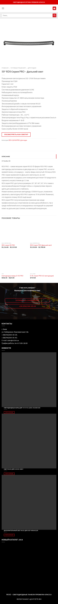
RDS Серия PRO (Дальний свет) (41, 245)
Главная (5, 68)
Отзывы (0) (6, 161)
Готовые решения (18, 68)
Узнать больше (9, 412)
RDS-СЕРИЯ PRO (14, 140)
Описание (6, 156)
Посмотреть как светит (16, 134)
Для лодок (32, 68)
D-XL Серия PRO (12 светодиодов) (42, 276)
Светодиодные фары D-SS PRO (12, 276)
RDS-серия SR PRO (8, 245)
